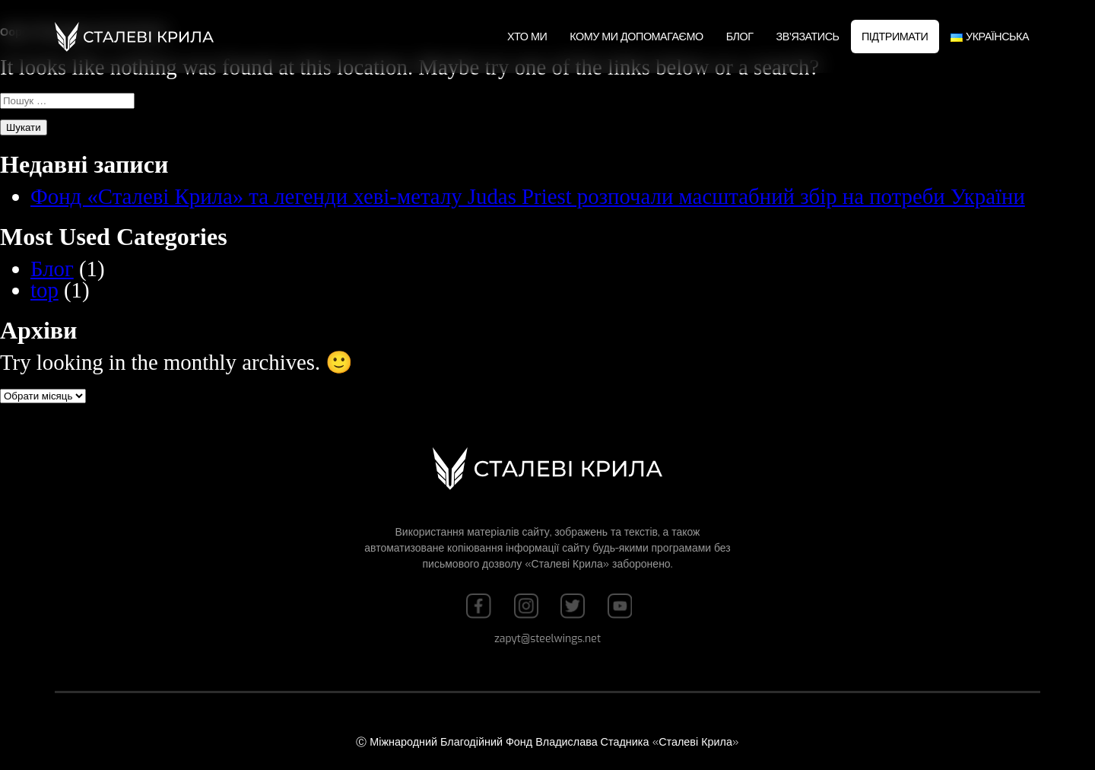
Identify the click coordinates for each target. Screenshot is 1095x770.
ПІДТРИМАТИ (895, 36)
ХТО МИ (527, 36)
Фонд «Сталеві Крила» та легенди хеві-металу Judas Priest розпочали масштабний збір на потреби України (527, 196)
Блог (740, 36)
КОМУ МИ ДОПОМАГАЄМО (636, 36)
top (44, 290)
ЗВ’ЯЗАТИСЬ (808, 36)
